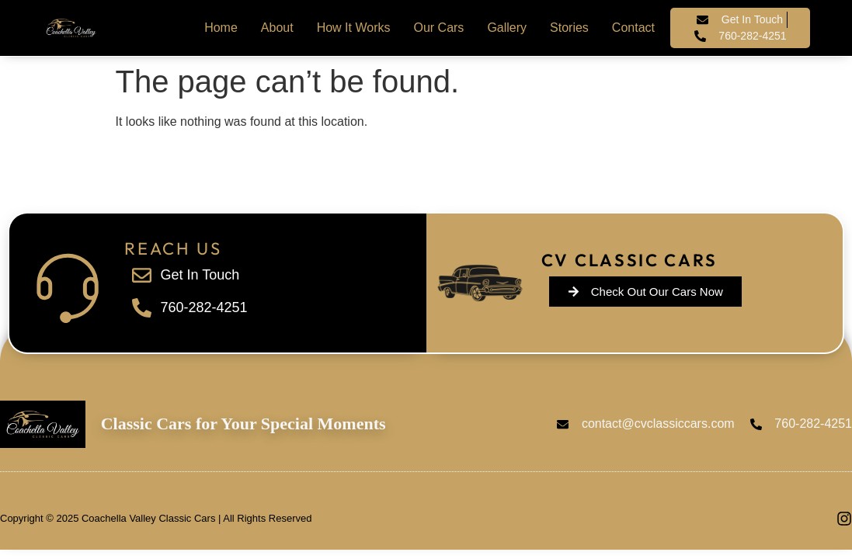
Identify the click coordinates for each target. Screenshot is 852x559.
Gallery (507, 27)
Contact (633, 27)
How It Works (354, 27)
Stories (569, 27)
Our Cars (438, 27)
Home (221, 27)
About (277, 27)
